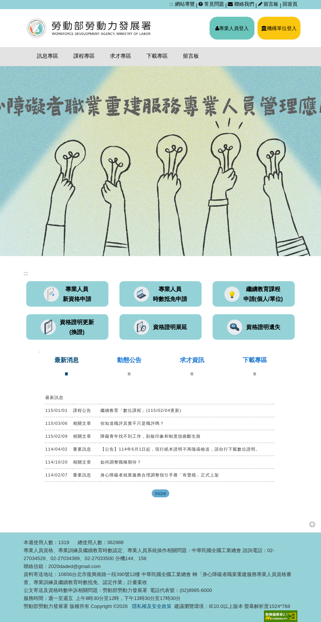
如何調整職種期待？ (120, 462)
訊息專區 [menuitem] (47, 56)
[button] (312, 524)
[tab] (66, 366)
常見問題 (211, 4)
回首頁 (290, 4)
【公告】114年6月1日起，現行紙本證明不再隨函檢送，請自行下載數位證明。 (180, 449)
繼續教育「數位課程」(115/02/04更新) (140, 410)
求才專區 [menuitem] (120, 56)
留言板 (269, 4)
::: (171, 4)
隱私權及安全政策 (152, 606)
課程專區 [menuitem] (84, 56)
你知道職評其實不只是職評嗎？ (132, 423)
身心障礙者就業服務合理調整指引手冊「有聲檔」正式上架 (159, 475)
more (160, 493)
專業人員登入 (232, 28)
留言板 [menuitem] (191, 56)
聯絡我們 (241, 4)
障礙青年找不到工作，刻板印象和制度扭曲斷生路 (150, 436)
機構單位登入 (279, 28)
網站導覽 (185, 4)
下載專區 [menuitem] (157, 56)
